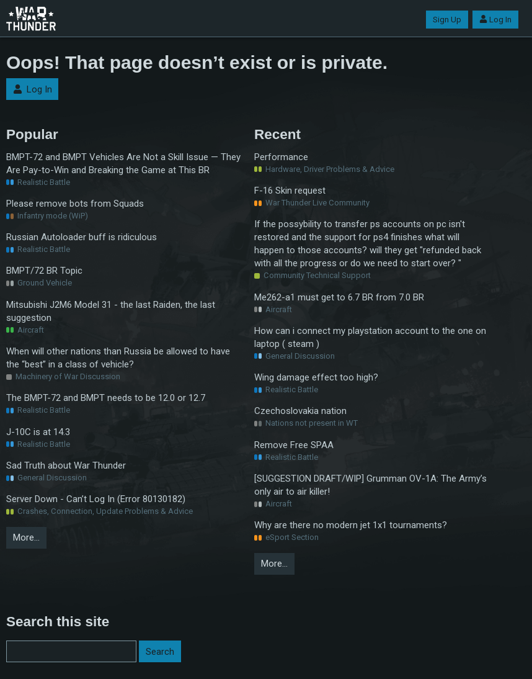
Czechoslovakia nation (300, 410)
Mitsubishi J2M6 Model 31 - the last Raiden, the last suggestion (110, 311)
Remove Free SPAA (294, 445)
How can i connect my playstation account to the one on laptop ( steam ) (370, 337)
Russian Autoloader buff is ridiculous (81, 237)
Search (160, 651)
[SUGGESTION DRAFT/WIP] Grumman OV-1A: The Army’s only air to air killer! (370, 485)
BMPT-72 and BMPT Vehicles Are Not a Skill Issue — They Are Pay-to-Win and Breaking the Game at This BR (123, 163)
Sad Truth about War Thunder (66, 465)
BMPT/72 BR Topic (44, 270)
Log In (495, 19)
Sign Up (447, 19)
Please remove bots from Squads (75, 203)
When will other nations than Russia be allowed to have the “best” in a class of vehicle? (118, 358)
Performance (281, 157)
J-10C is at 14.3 (38, 432)
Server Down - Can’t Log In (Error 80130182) (95, 499)
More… (26, 537)
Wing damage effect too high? (316, 377)
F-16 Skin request (290, 190)
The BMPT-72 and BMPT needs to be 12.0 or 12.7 (105, 397)
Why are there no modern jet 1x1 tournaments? (350, 525)
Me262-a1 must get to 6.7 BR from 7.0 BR (339, 297)
